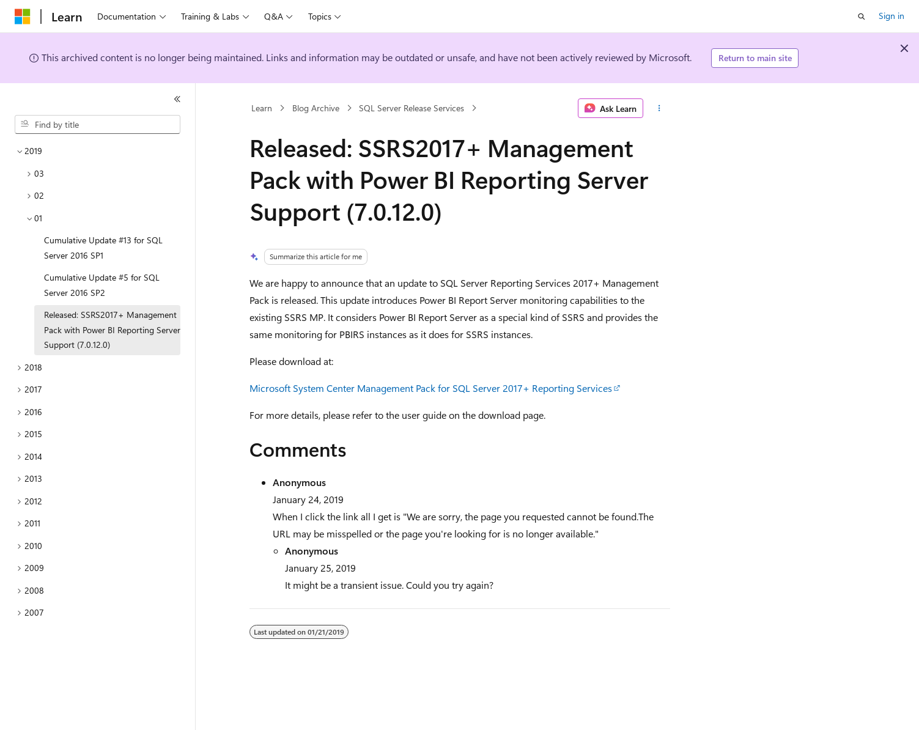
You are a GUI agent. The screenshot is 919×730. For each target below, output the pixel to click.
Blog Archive (315, 108)
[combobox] (97, 125)
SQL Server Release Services (411, 108)
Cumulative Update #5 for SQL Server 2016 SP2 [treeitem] (102, 284)
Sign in (891, 15)
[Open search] (861, 17)
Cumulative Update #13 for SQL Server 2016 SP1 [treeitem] (103, 247)
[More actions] (659, 108)
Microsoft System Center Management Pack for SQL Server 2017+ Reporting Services (430, 388)
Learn (261, 108)
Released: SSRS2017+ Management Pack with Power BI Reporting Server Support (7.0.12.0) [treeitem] (112, 329)
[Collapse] (177, 99)
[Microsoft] (23, 16)
